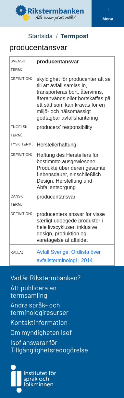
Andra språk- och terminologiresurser (39, 308)
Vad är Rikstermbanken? (45, 278)
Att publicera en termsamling (33, 291)
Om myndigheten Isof (41, 332)
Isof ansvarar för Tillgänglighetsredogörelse (49, 346)
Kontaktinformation (39, 322)
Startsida (40, 36)
